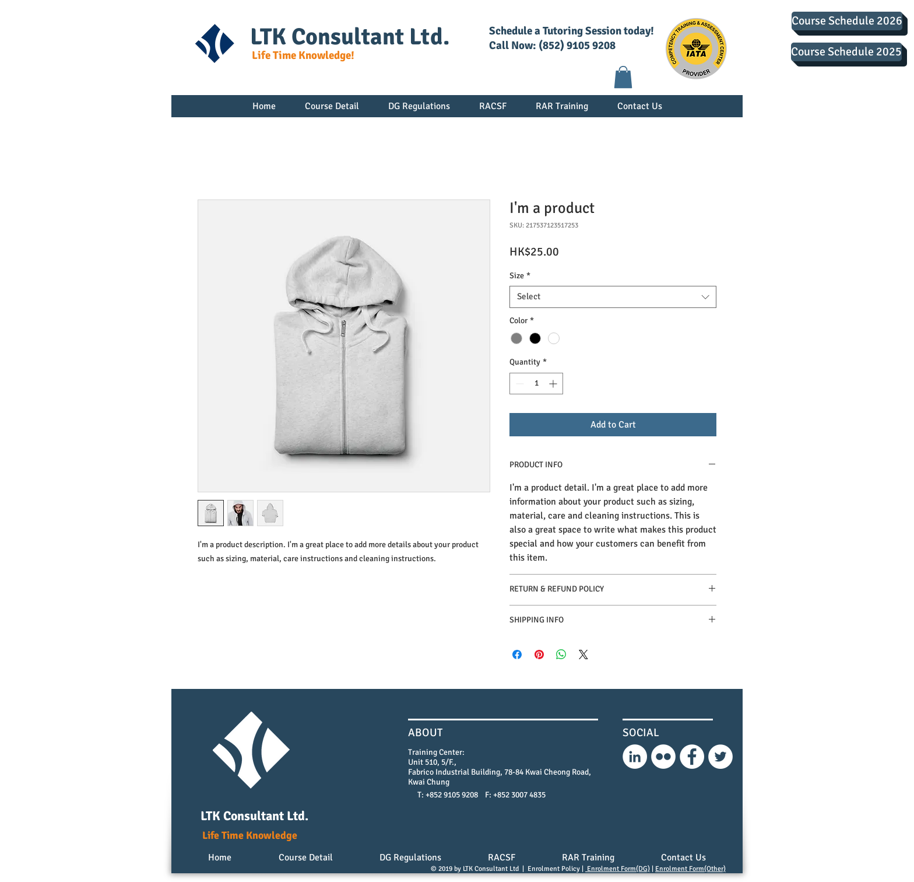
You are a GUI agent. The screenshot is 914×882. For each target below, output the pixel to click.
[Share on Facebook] (517, 655)
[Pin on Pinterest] (539, 655)
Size (519, 276)
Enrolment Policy (554, 868)
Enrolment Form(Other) (690, 868)
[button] (623, 77)
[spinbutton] (536, 383)
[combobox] (612, 297)
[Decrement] (518, 383)
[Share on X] (583, 655)
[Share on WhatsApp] (561, 655)
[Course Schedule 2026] (847, 21)
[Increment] (554, 383)
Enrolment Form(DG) (617, 868)
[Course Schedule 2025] (846, 52)
